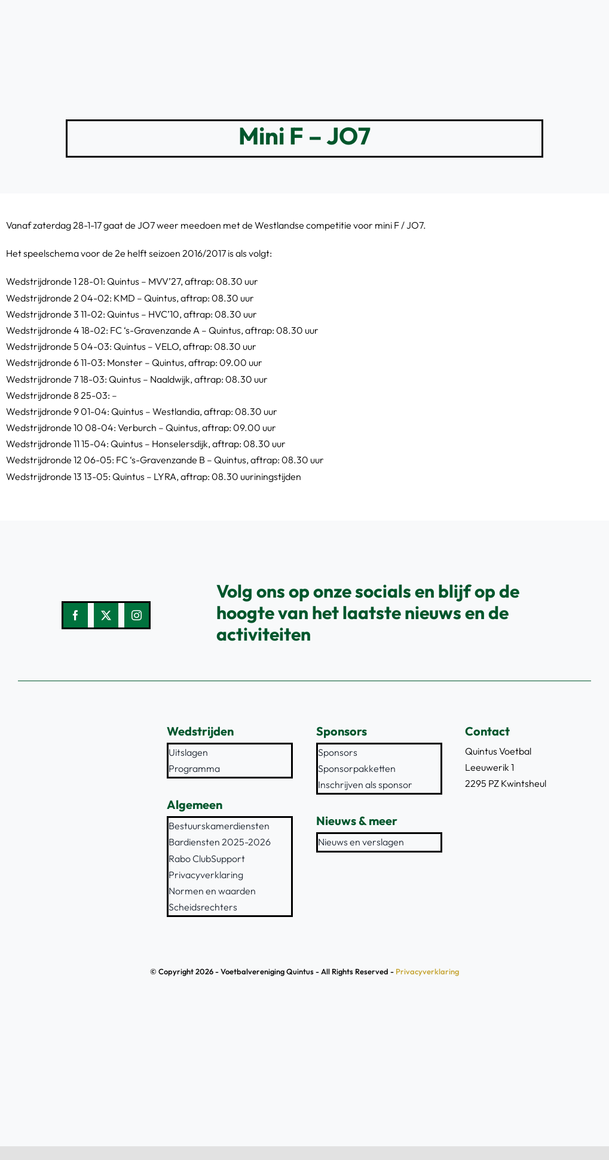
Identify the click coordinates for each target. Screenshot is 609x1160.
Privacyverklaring (427, 971)
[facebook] (75, 615)
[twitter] (106, 615)
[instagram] (136, 615)
